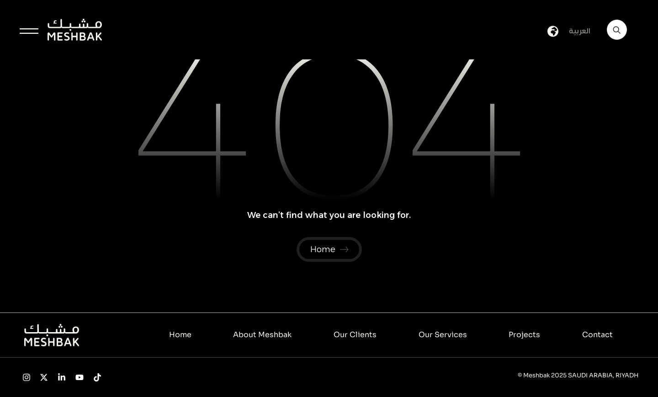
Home (180, 334)
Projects (524, 334)
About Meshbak (262, 334)
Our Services (443, 334)
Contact (597, 334)
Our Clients (355, 334)
